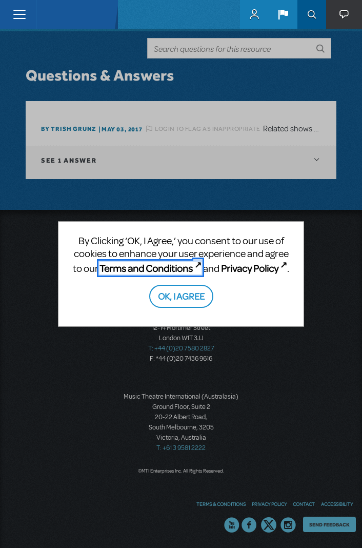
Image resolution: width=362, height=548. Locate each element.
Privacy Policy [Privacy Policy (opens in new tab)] (249, 268)
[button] (283, 14)
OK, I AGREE (181, 296)
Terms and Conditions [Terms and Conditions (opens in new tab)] (146, 268)
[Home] (57, 14)
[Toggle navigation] (19, 14)
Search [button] (311, 14)
